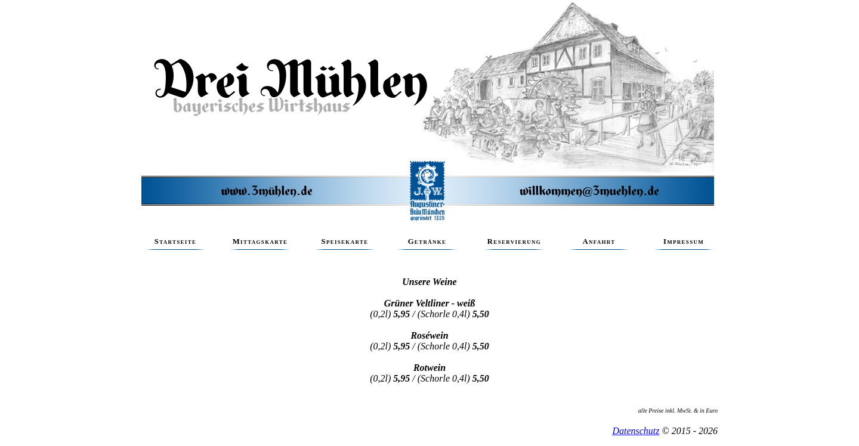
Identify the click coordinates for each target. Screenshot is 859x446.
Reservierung (514, 244)
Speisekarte (345, 244)
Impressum (683, 244)
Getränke (427, 244)
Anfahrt (599, 244)
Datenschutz (635, 431)
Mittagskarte (260, 244)
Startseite (175, 244)
